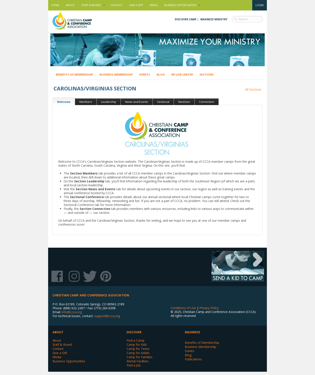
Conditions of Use (183, 308)
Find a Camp (135, 340)
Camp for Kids (137, 344)
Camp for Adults (138, 353)
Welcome (61, 102)
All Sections (253, 89)
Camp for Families (139, 357)
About (70, 5)
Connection (206, 102)
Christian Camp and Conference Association (76, 20)
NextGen (184, 102)
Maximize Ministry (214, 19)
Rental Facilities (138, 361)
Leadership (108, 102)
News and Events (136, 102)
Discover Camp (185, 19)
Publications (193, 359)
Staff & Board (91, 5)
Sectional (163, 102)
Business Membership (116, 74)
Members (85, 102)
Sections (207, 74)
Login (260, 5)
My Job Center (182, 74)
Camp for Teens (138, 349)
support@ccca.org (107, 316)
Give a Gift (136, 5)
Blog (161, 74)
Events (144, 74)
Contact (116, 5)
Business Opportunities (180, 5)
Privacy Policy (209, 308)
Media (154, 5)
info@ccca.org (72, 312)
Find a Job (134, 365)
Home (55, 5)
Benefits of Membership (74, 74)
